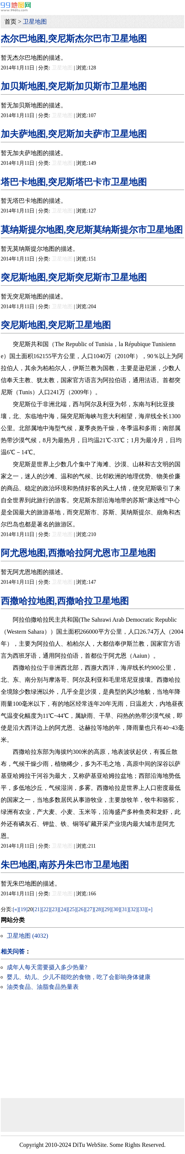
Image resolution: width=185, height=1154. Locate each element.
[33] (141, 909)
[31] (124, 909)
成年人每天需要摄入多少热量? (47, 967)
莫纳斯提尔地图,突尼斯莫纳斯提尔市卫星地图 (92, 230)
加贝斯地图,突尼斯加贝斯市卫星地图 (74, 86)
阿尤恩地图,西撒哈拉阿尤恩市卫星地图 (78, 553)
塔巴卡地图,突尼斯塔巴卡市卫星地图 (74, 182)
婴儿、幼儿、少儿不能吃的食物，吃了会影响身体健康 (79, 977)
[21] (37, 909)
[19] (23, 909)
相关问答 (13, 951)
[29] (107, 909)
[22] (46, 909)
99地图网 (16, 6)
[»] (149, 909)
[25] (72, 909)
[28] (98, 909)
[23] (54, 909)
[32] (133, 909)
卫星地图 (35, 21)
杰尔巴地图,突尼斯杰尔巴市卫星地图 (74, 39)
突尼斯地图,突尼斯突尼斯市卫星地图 (74, 277)
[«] (16, 909)
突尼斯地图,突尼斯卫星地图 (56, 325)
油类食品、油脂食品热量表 (43, 987)
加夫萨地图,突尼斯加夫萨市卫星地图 (74, 134)
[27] (89, 909)
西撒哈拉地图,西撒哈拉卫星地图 (65, 601)
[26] (80, 909)
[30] (116, 909)
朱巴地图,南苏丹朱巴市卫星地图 (65, 865)
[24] (63, 909)
